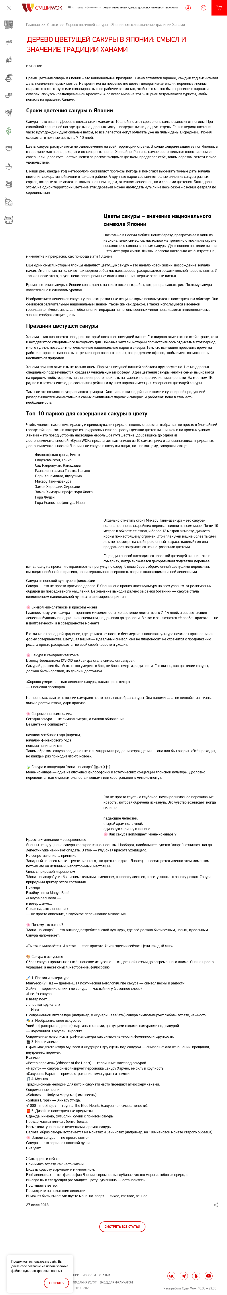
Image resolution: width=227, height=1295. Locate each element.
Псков (80, 8)
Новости (89, 1275)
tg (184, 1276)
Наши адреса (128, 7)
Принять (56, 1283)
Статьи (104, 1275)
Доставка (144, 7)
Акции (107, 7)
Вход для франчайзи (116, 1282)
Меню (115, 7)
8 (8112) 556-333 (93, 7)
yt (209, 1276)
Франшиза (157, 7)
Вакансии (172, 7)
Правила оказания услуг (77, 1282)
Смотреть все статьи (122, 1227)
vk (171, 1276)
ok (196, 1276)
